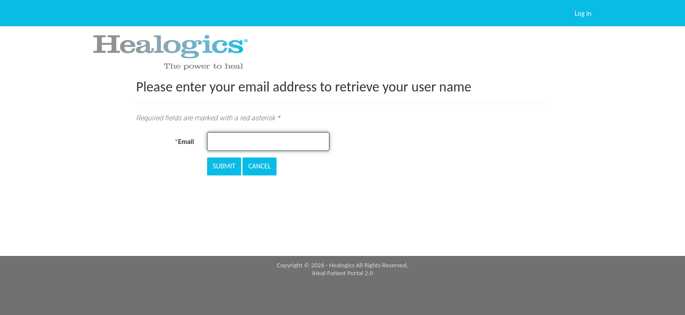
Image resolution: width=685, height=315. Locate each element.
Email (186, 141)
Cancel (259, 166)
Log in (583, 13)
